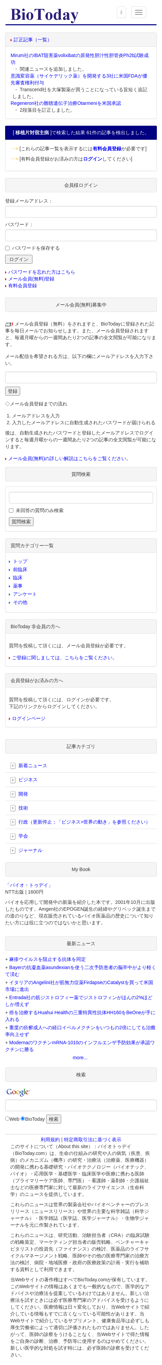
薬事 (18, 586)
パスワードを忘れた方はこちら (41, 272)
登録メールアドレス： (29, 201)
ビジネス (24, 780)
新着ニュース (28, 766)
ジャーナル (26, 850)
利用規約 (50, 1139)
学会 (19, 836)
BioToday (35, 1119)
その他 (20, 602)
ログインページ (28, 718)
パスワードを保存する (36, 248)
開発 (19, 794)
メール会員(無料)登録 (31, 278)
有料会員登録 (22, 285)
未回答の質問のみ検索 (40, 510)
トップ (20, 561)
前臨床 (20, 569)
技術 (19, 808)
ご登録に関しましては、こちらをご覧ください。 (64, 657)
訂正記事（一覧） (33, 39)
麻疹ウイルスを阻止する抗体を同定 (47, 959)
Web (14, 1119)
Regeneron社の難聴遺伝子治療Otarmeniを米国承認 (66, 103)
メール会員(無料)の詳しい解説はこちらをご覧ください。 (69, 458)
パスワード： (19, 224)
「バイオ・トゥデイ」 (29, 885)
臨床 (18, 577)
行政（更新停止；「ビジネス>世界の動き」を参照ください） (80, 822)
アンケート (25, 594)
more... (80, 1057)
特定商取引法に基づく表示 (92, 1139)
